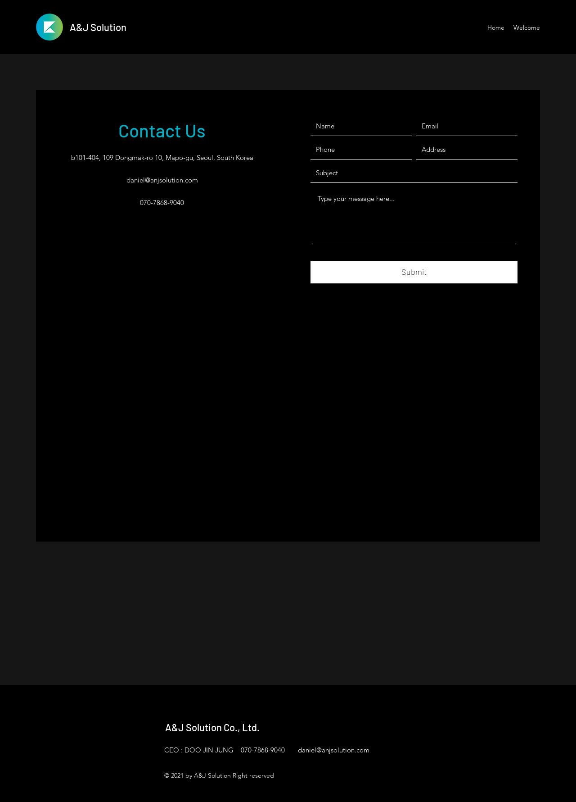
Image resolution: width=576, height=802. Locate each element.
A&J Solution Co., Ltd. (212, 727)
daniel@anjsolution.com (162, 180)
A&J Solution (98, 27)
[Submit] (414, 272)
